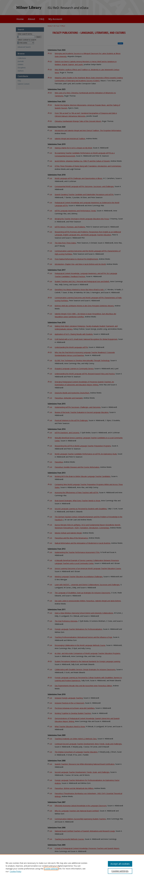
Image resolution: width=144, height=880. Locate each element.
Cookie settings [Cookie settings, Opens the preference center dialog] (120, 871)
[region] (72, 867)
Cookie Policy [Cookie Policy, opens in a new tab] (15, 871)
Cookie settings (51, 868)
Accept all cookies (120, 863)
